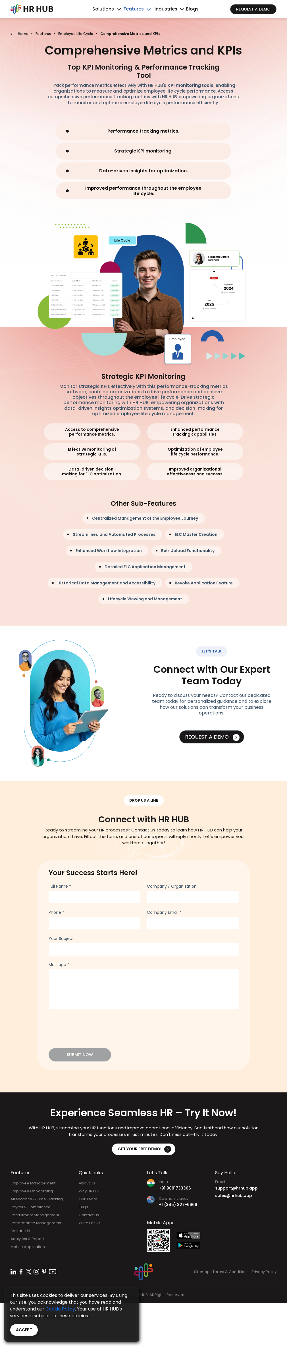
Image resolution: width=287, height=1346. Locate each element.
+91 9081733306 (175, 1188)
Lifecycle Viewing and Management (145, 599)
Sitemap (202, 1272)
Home (23, 33)
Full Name (60, 886)
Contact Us (89, 1215)
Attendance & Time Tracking (37, 1199)
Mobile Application (28, 1246)
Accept (24, 1330)
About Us (87, 1183)
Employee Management (33, 1183)
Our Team (88, 1199)
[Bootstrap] (32, 9)
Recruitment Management (35, 1215)
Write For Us (89, 1223)
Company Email (164, 912)
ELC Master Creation (196, 534)
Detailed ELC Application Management (145, 567)
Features (134, 9)
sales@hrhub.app (233, 1195)
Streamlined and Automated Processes (114, 534)
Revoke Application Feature (204, 583)
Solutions (103, 9)
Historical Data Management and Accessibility (106, 583)
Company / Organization (172, 886)
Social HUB (20, 1231)
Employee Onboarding (32, 1191)
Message (59, 964)
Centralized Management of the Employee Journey (145, 518)
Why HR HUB (90, 1191)
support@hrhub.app (236, 1188)
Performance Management (36, 1223)
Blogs (192, 9)
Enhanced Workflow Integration (109, 550)
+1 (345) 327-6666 (178, 1204)
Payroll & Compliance (31, 1207)
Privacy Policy (263, 1272)
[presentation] (92, 1025)
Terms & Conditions (231, 1272)
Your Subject (61, 938)
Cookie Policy (60, 1309)
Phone (56, 912)
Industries (166, 9)
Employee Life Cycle (75, 33)
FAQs (83, 1207)
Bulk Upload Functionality (188, 550)
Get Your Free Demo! (144, 1149)
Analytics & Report (27, 1239)
